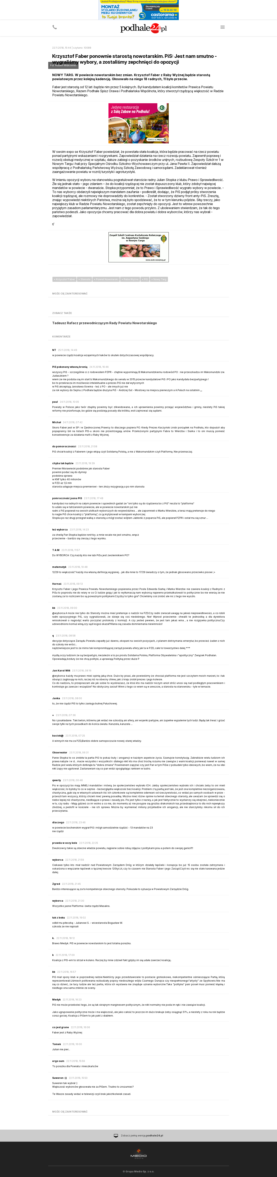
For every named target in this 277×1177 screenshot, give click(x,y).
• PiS (145, 279)
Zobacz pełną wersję (142, 1135)
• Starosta (84, 279)
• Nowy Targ (158, 279)
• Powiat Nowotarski (106, 279)
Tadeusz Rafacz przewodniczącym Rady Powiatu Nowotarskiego (104, 323)
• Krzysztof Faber (64, 279)
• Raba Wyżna (130, 279)
